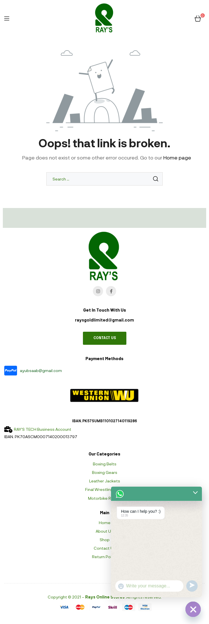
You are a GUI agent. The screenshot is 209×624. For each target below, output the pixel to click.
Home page (177, 157)
